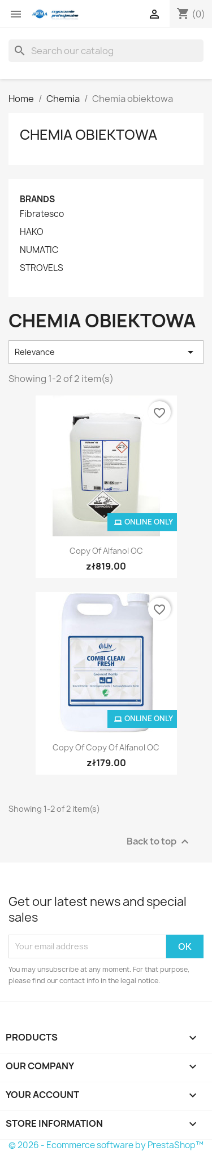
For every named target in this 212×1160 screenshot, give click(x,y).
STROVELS (41, 268)
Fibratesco (42, 214)
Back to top (159, 841)
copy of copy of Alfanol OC (106, 747)
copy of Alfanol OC (106, 550)
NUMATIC (39, 250)
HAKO (32, 232)
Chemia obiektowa (88, 134)
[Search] (106, 50)
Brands (37, 199)
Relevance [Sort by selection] (106, 352)
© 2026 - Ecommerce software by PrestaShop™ (106, 1145)
